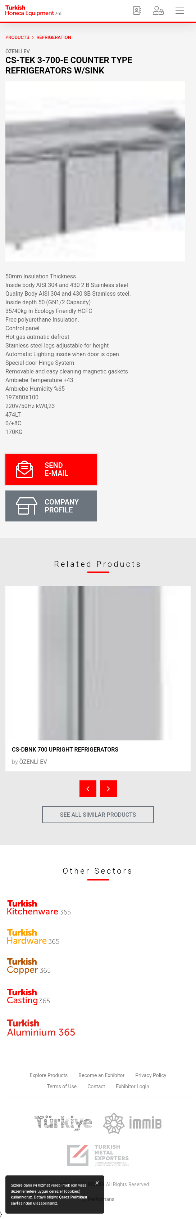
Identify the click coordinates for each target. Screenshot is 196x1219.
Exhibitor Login (132, 1086)
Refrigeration (53, 37)
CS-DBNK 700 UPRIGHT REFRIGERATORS (65, 749)
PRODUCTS (17, 37)
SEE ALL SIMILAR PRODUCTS (98, 814)
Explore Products (49, 1075)
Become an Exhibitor (101, 1075)
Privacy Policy (150, 1075)
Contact (96, 1086)
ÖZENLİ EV (17, 51)
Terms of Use (62, 1086)
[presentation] (87, 788)
